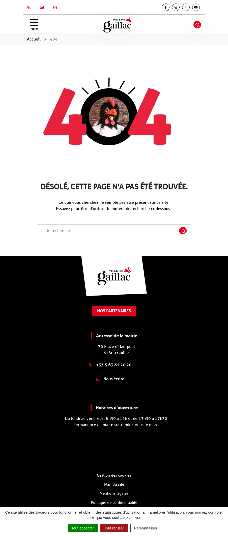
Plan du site (114, 484)
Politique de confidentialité (114, 502)
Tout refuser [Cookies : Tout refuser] (114, 528)
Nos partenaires (114, 311)
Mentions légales (114, 493)
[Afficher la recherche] (197, 24)
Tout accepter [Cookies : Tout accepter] (82, 528)
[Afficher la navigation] (34, 24)
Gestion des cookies (114, 475)
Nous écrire (110, 379)
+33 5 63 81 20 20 (110, 364)
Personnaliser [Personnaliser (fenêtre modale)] (145, 528)
